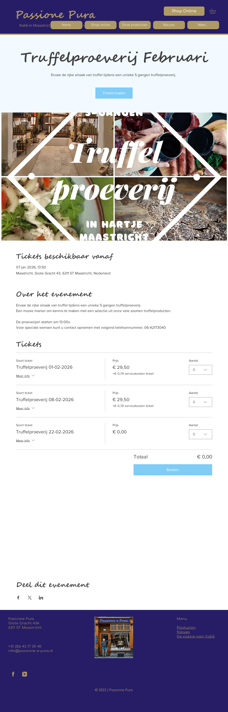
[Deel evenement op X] (29, 597)
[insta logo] (25, 674)
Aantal (193, 360)
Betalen (173, 470)
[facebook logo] (13, 674)
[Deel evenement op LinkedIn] (41, 597)
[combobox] (200, 369)
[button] (215, 11)
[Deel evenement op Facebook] (18, 597)
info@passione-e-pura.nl (30, 651)
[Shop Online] (184, 11)
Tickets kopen (114, 93)
